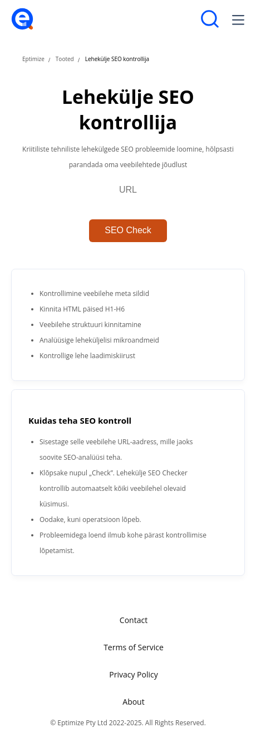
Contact (133, 620)
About (133, 701)
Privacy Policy (133, 674)
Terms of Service (134, 647)
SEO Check (128, 230)
